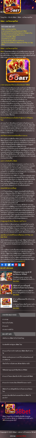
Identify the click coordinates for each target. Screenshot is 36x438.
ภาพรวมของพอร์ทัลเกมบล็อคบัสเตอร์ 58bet (14, 31)
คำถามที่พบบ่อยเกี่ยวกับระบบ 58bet (24, 300)
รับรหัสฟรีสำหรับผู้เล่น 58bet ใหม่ (12, 344)
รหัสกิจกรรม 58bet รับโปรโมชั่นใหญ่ (13, 338)
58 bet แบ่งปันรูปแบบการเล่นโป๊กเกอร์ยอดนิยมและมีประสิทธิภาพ (17, 358)
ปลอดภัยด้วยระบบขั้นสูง (8, 39)
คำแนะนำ (5, 326)
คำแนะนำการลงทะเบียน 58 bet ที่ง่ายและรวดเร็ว (16, 382)
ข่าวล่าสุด (5, 319)
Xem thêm (16, 281)
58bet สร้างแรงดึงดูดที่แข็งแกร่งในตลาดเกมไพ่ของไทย (23, 287)
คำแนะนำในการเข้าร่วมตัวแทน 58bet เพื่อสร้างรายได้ (17, 352)
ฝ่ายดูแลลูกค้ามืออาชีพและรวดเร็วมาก (12, 40)
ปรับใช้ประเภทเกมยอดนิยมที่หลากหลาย (13, 35)
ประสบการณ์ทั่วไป (7, 329)
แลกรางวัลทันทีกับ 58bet (8, 37)
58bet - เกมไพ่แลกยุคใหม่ (25, 17)
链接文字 (22, 261)
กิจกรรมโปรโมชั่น (7, 323)
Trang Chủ (3, 17)
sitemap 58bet (21, 436)
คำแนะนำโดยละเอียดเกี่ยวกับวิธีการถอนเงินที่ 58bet (17, 376)
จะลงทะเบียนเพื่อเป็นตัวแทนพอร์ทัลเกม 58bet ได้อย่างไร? (16, 396)
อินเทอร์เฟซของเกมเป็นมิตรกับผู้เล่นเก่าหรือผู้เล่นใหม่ (16, 33)
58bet (2, 51)
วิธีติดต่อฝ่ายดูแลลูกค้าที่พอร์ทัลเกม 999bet (22, 273)
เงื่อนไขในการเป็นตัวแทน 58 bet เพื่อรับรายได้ (15, 363)
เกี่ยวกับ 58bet (12, 17)
